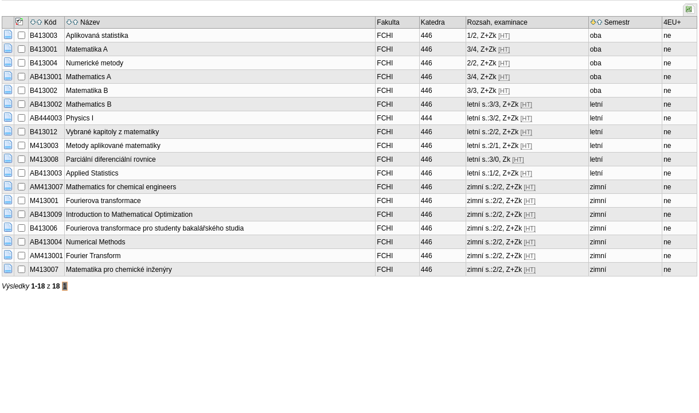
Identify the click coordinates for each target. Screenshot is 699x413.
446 (426, 36)
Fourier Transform (93, 256)
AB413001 (46, 77)
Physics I (79, 118)
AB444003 (46, 118)
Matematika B (87, 91)
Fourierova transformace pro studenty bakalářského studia (155, 228)
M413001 (44, 201)
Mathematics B (88, 104)
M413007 (44, 270)
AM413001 (46, 256)
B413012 (43, 132)
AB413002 (46, 104)
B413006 (43, 228)
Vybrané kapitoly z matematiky (112, 132)
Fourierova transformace (103, 201)
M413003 (44, 146)
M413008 (44, 159)
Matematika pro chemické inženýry (119, 270)
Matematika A (87, 49)
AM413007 (46, 187)
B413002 (43, 91)
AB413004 (46, 242)
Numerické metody (94, 63)
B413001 (43, 49)
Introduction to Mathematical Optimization (129, 215)
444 (426, 118)
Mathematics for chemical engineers (121, 187)
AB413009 (46, 215)
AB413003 (46, 173)
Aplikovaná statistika (97, 36)
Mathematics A (88, 77)
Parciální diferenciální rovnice (111, 159)
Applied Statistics (92, 173)
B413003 (43, 36)
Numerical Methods (95, 242)
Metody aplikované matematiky (113, 146)
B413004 (43, 63)
